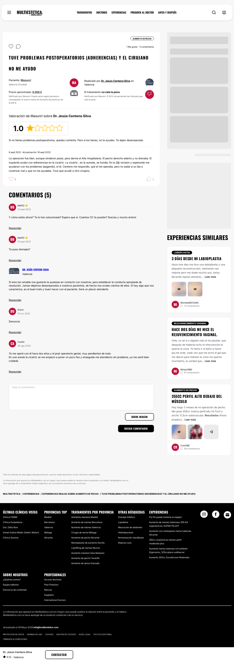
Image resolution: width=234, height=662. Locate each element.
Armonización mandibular (131, 537)
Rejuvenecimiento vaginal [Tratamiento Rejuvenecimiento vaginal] (190, 323)
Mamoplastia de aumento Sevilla (88, 542)
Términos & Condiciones (15, 639)
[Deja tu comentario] (81, 397)
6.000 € (37, 92)
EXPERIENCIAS (119, 12)
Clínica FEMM (10, 517)
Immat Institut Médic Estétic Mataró (21, 532)
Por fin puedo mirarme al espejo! (165, 517)
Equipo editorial (11, 584)
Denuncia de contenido (15, 589)
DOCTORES (101, 12)
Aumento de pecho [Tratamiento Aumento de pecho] (185, 390)
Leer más (210, 276)
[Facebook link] (215, 515)
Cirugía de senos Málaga (84, 532)
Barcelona (49, 522)
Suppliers (49, 595)
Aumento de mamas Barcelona (86, 522)
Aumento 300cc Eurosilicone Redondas (169, 557)
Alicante (48, 537)
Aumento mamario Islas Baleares (87, 553)
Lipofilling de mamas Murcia (85, 547)
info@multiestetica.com (45, 627)
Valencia (48, 527)
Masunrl (26, 80)
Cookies (49, 634)
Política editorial (103, 634)
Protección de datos (13, 634)
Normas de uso (34, 634)
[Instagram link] (204, 515)
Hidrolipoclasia (125, 532)
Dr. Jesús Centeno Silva (115, 80)
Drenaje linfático (126, 517)
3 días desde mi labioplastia (196, 258)
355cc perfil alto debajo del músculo (197, 398)
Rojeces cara (124, 542)
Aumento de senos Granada (85, 563)
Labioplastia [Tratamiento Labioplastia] (182, 252)
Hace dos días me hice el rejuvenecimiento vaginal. (195, 332)
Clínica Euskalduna (12, 522)
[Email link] (227, 514)
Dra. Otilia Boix (10, 527)
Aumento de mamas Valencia (86, 527)
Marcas (48, 589)
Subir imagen (139, 417)
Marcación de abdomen (130, 527)
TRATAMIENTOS (84, 12)
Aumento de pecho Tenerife (85, 558)
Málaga (48, 532)
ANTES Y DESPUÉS (167, 12)
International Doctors (55, 600)
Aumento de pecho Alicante (85, 537)
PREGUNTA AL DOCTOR (142, 12)
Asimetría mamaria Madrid (84, 517)
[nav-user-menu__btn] (224, 12)
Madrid (47, 517)
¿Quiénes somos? (12, 579)
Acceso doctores (52, 579)
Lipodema (123, 522)
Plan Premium (51, 584)
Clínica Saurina (10, 537)
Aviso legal (85, 634)
